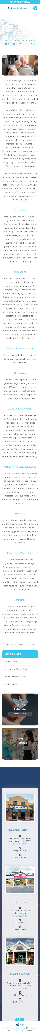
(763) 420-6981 (20, 851)
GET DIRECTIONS (20, 844)
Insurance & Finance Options (17, 669)
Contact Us (19, 748)
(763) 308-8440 (20, 923)
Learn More (19, 714)
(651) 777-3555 (20, 995)
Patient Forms (11, 662)
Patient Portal (11, 684)
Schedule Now (20, 2)
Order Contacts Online (15, 677)
